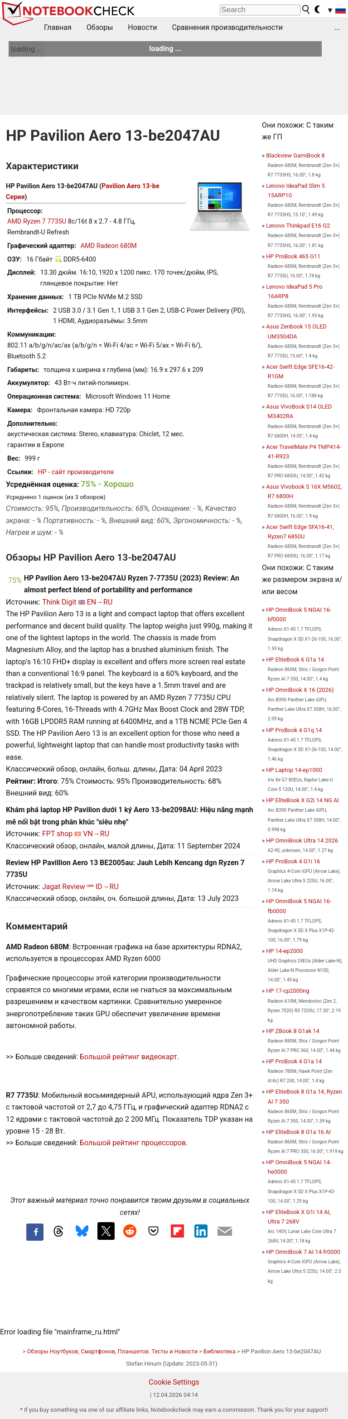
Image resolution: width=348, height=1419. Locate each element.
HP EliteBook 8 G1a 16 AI (298, 1132)
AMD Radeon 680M (109, 246)
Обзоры (100, 27)
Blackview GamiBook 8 (295, 155)
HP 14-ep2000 (284, 951)
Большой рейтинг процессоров (133, 1142)
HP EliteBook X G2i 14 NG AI (302, 800)
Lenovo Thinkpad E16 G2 (298, 225)
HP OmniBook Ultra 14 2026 (302, 840)
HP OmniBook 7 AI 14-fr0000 (303, 1251)
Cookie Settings (174, 1382)
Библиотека (219, 1351)
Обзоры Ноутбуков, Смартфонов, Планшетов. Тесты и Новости (112, 1351)
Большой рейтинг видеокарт (128, 1056)
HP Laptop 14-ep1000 (294, 770)
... (337, 27)
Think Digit (59, 602)
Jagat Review (63, 886)
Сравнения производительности (227, 27)
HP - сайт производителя (76, 472)
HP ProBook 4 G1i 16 (293, 861)
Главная (58, 27)
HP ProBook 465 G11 (293, 256)
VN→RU (96, 833)
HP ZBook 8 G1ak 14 (292, 1031)
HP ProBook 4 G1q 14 (294, 730)
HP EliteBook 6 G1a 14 (295, 659)
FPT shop (57, 833)
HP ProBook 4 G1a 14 (294, 1061)
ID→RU (107, 886)
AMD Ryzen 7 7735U (36, 221)
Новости (142, 27)
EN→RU (100, 602)
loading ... (26, 49)
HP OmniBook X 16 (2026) (300, 689)
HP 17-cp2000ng (287, 990)
